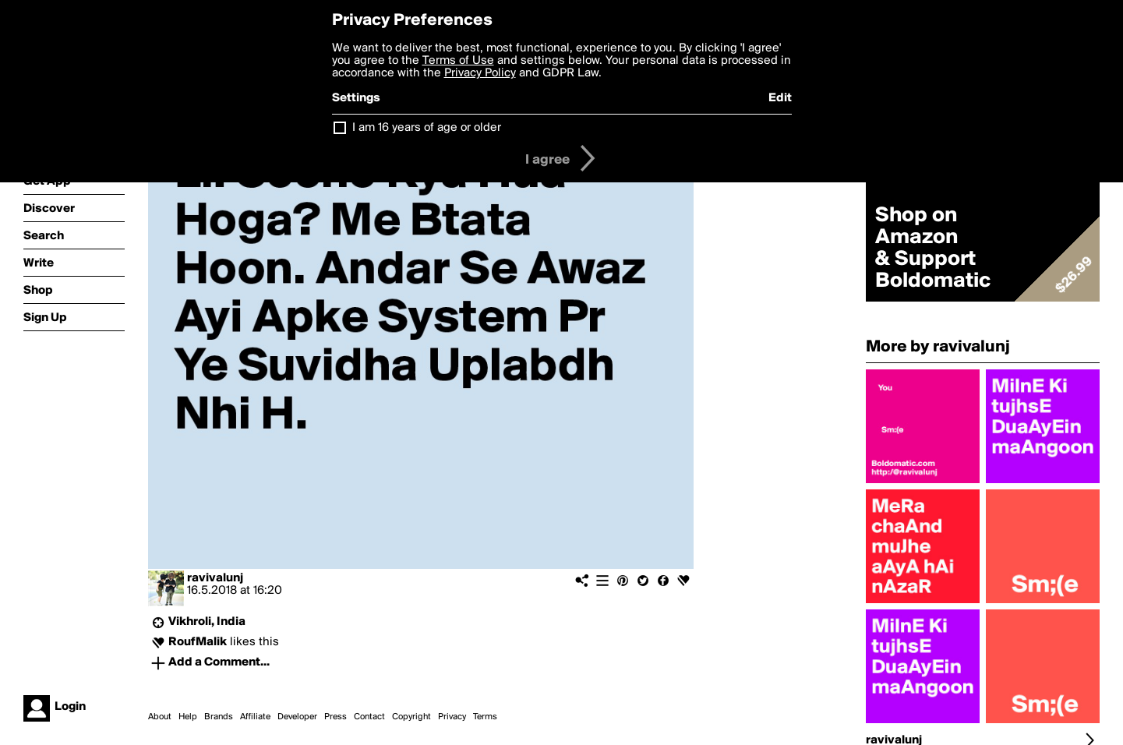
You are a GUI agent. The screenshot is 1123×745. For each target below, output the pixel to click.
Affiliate (255, 717)
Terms (485, 717)
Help (187, 717)
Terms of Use (458, 61)
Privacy (452, 717)
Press (335, 717)
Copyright (411, 717)
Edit (780, 98)
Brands (218, 717)
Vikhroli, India (206, 622)
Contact (369, 717)
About (159, 717)
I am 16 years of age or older (426, 128)
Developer (297, 717)
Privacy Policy (480, 73)
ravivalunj (215, 578)
